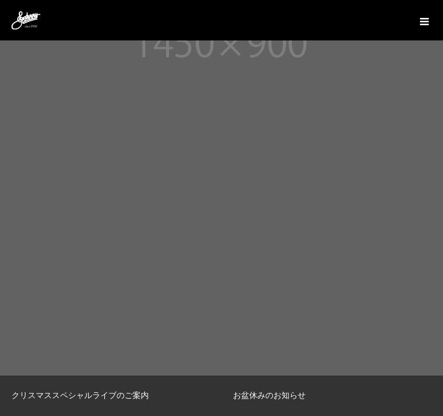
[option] (111, 396)
